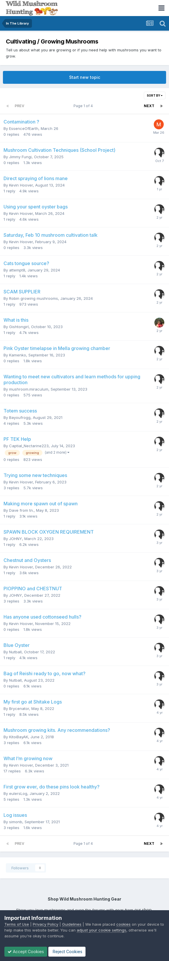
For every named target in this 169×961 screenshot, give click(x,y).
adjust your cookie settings (101, 930)
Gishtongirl (19, 326)
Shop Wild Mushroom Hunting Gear (84, 898)
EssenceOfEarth (23, 128)
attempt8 (17, 270)
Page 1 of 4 (84, 106)
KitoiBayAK (18, 736)
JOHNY (15, 538)
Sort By (155, 95)
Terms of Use (16, 924)
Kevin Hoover (21, 185)
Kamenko (17, 355)
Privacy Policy (45, 924)
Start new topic (84, 77)
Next (149, 106)
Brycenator (19, 708)
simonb (15, 821)
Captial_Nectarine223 (29, 445)
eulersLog (18, 793)
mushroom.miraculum (28, 389)
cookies (123, 924)
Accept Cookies (26, 951)
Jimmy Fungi (20, 156)
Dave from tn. (21, 510)
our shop (143, 909)
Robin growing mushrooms (33, 298)
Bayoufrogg (19, 417)
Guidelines (71, 924)
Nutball (15, 652)
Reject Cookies (67, 951)
